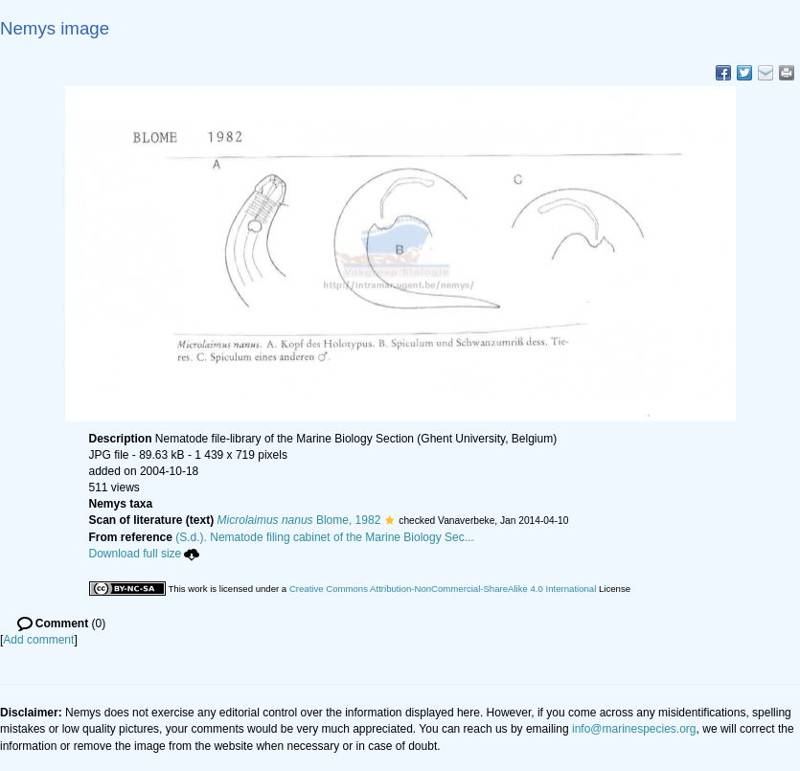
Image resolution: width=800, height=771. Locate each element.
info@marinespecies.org (634, 729)
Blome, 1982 (299, 520)
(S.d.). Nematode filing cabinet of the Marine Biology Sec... (324, 537)
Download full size (144, 553)
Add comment (38, 639)
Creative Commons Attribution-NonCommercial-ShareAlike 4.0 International (442, 588)
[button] (389, 520)
